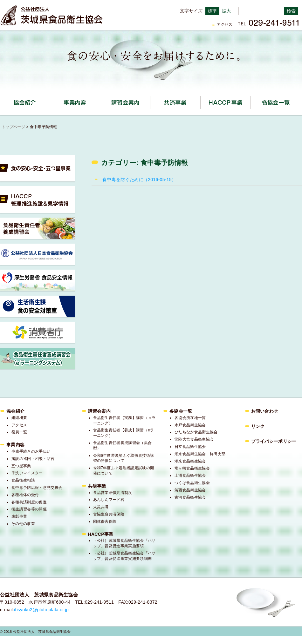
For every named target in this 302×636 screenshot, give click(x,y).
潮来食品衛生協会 (190, 461)
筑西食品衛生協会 (190, 490)
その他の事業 (23, 523)
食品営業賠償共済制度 (112, 492)
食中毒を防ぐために (139, 179)
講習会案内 (99, 411)
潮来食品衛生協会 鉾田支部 (200, 454)
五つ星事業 (21, 466)
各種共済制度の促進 (29, 502)
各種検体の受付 (25, 495)
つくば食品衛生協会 (192, 483)
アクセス (224, 24)
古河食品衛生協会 (190, 497)
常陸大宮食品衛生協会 (194, 439)
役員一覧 (19, 432)
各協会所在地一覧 (190, 418)
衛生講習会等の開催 (29, 509)
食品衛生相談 (23, 480)
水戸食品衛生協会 (190, 425)
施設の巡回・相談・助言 (33, 458)
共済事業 (200, 100)
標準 (212, 10)
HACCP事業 (250, 100)
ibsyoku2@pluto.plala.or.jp (41, 609)
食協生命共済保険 (109, 514)
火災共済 (101, 507)
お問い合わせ (264, 411)
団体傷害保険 (105, 521)
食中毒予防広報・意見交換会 (36, 487)
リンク (258, 426)
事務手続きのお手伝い (31, 451)
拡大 (226, 10)
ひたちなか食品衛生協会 (196, 432)
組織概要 (19, 418)
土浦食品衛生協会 (190, 475)
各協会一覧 (276, 102)
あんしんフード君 (109, 499)
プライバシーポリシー (274, 441)
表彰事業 (19, 516)
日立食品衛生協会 (190, 446)
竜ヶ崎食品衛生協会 (192, 468)
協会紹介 (15, 411)
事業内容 (15, 444)
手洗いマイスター (27, 473)
